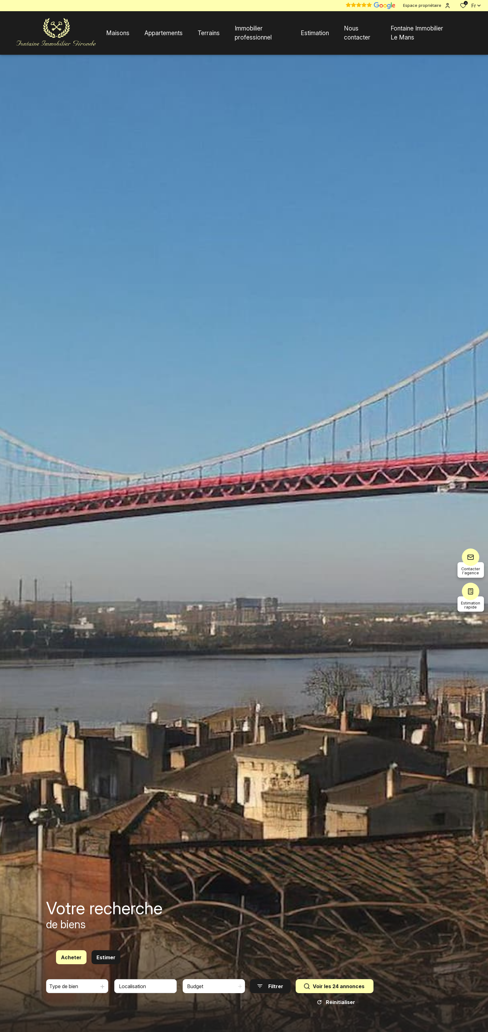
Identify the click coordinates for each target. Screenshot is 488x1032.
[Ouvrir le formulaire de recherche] (270, 986)
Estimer (105, 958)
